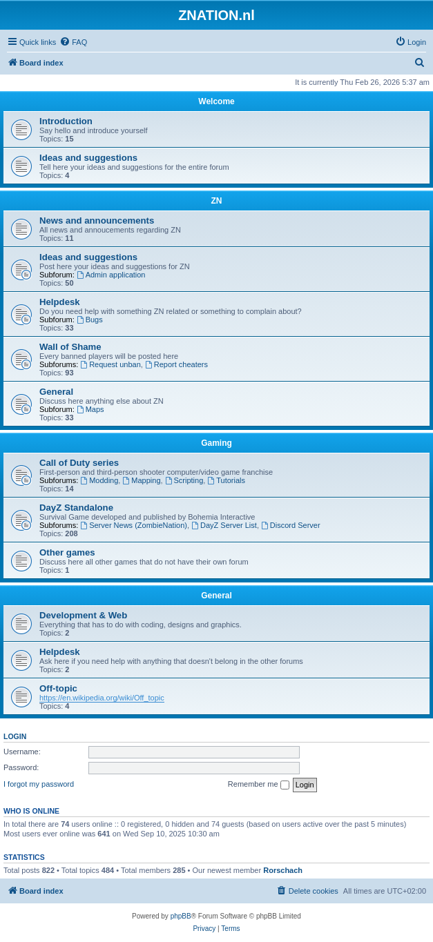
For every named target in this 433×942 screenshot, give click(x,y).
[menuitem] (73, 42)
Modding (99, 480)
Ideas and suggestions (88, 158)
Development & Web (83, 615)
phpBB (181, 916)
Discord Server (290, 525)
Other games (67, 552)
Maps (90, 409)
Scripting (184, 480)
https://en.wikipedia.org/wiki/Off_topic (101, 698)
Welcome (216, 101)
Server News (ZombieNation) (133, 525)
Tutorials (226, 480)
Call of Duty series (79, 463)
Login (14, 736)
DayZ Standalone (76, 507)
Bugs (90, 319)
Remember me (258, 784)
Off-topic (58, 688)
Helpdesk (59, 302)
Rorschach (282, 870)
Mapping (141, 480)
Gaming (216, 443)
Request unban (110, 364)
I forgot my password (38, 784)
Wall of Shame (70, 347)
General (56, 391)
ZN (216, 201)
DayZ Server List (224, 525)
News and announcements (96, 220)
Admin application (111, 275)
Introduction (66, 121)
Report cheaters (176, 364)
